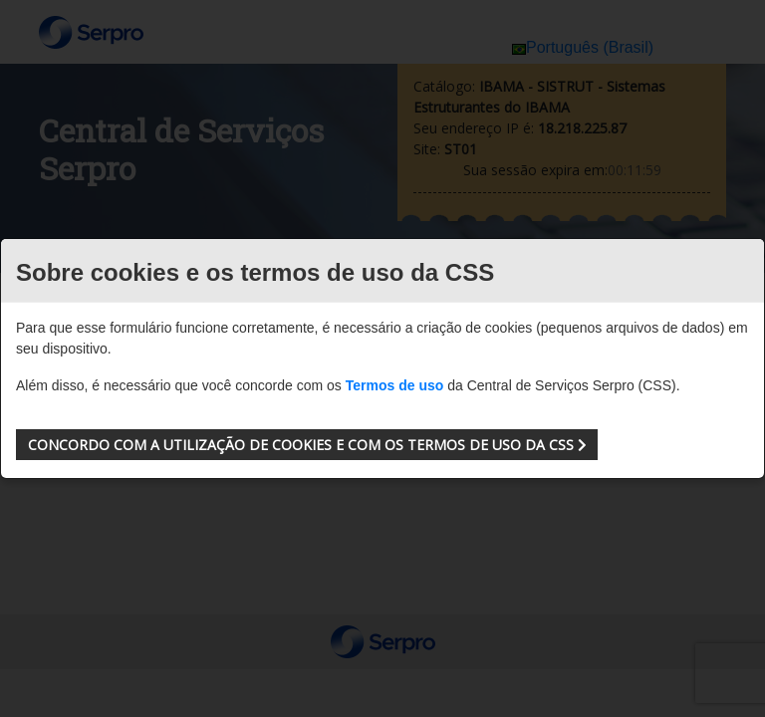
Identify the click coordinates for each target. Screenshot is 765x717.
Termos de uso (395, 385)
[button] (307, 444)
